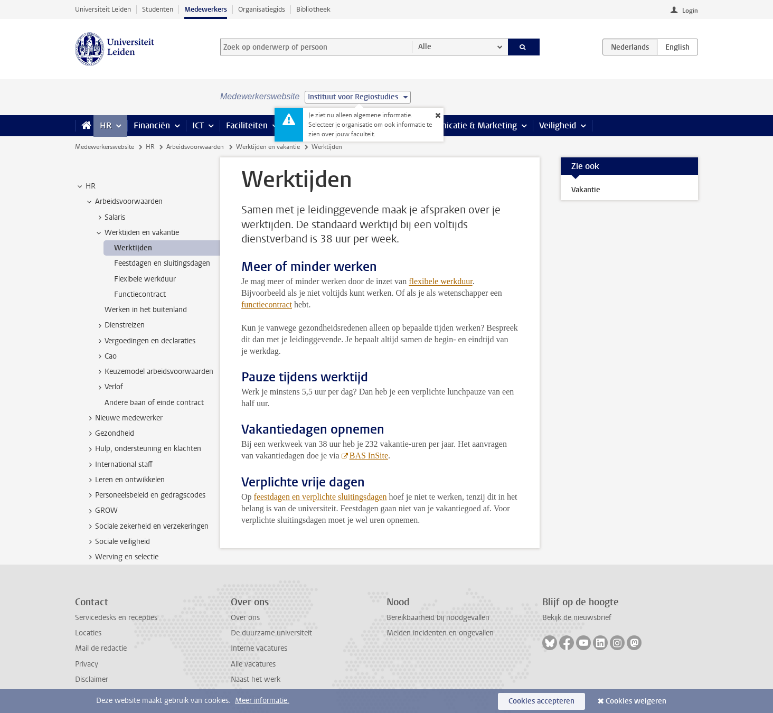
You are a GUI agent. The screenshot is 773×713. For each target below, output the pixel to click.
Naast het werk (255, 679)
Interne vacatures (259, 648)
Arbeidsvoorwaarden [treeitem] (124, 201)
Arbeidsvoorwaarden (195, 147)
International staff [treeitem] (119, 464)
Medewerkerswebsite (104, 147)
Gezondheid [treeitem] (109, 433)
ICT (198, 125)
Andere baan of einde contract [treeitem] (154, 403)
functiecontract (266, 304)
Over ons (245, 618)
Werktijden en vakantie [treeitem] (137, 233)
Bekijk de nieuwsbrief (576, 618)
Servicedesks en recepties (116, 618)
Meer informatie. (262, 701)
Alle (424, 47)
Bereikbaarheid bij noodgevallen (437, 618)
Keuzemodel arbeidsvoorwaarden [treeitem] (154, 372)
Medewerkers (205, 9)
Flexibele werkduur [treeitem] (145, 279)
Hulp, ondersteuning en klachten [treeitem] (143, 449)
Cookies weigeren (636, 701)
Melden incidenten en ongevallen (440, 633)
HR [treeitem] (86, 186)
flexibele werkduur (440, 281)
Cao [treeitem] (106, 356)
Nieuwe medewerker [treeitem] (124, 418)
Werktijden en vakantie (268, 147)
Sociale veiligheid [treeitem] (117, 542)
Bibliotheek (313, 9)
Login (690, 10)
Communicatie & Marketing (465, 125)
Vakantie (585, 190)
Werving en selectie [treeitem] (121, 557)
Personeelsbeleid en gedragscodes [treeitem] (145, 495)
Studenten (157, 9)
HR (105, 125)
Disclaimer (91, 679)
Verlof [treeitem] (109, 387)
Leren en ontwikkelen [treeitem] (125, 480)
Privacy (86, 664)
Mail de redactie (101, 648)
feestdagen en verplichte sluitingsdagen (320, 496)
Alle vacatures (253, 664)
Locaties (88, 633)
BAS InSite (369, 455)
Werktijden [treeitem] (133, 248)
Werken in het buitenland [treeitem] (146, 310)
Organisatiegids (261, 9)
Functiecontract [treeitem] (140, 294)
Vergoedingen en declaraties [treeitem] (145, 341)
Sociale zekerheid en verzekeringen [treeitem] (147, 526)
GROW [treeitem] (101, 510)
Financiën (152, 125)
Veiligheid (557, 125)
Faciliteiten (247, 125)
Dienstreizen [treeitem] (120, 325)
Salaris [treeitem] (110, 217)
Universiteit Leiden (103, 9)
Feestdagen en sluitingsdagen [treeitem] (162, 263)
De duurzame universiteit (271, 633)
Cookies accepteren (541, 701)
